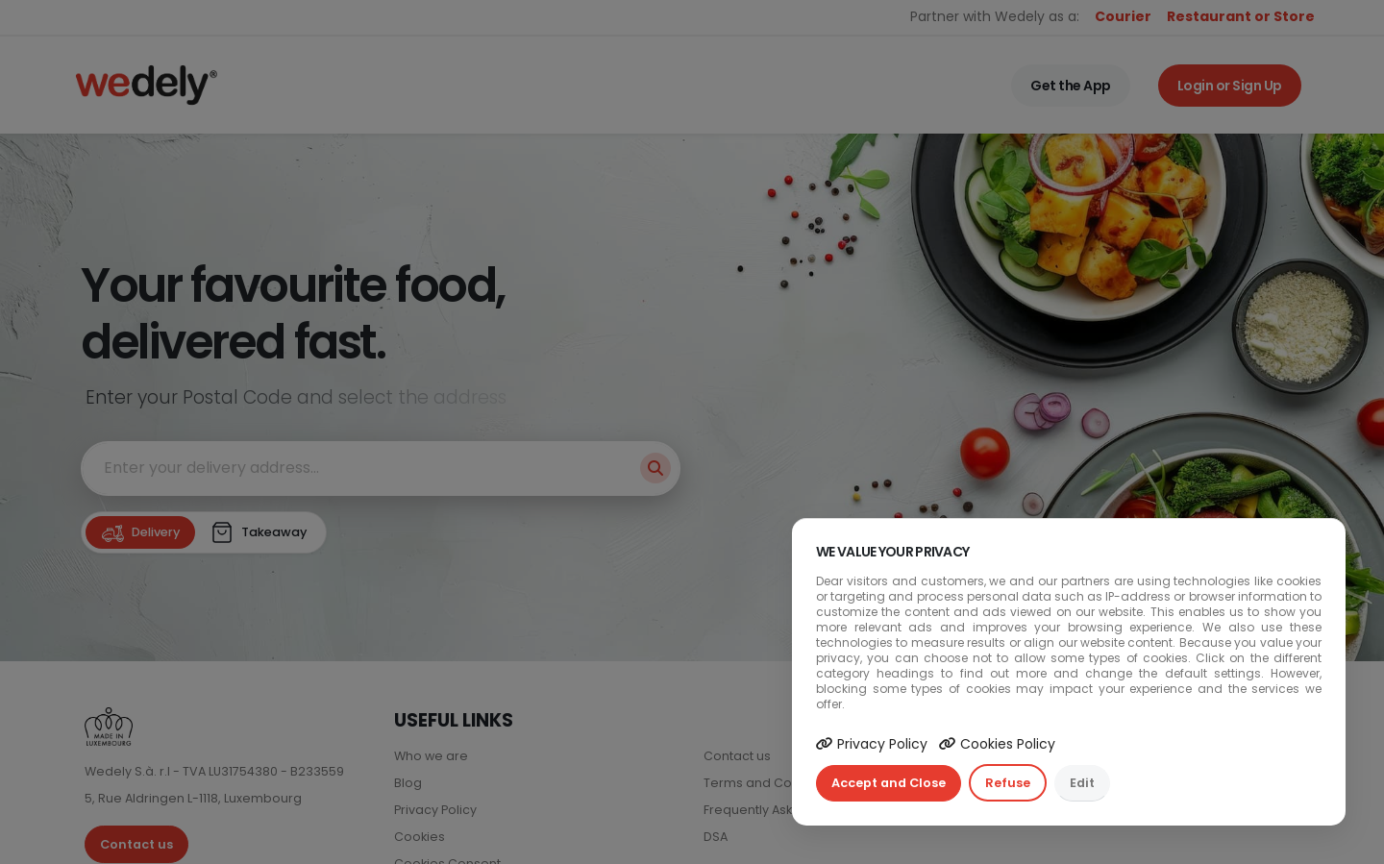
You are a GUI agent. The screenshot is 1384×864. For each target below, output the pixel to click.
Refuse (1007, 783)
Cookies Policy (997, 743)
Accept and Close (888, 783)
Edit (1082, 783)
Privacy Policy (871, 743)
